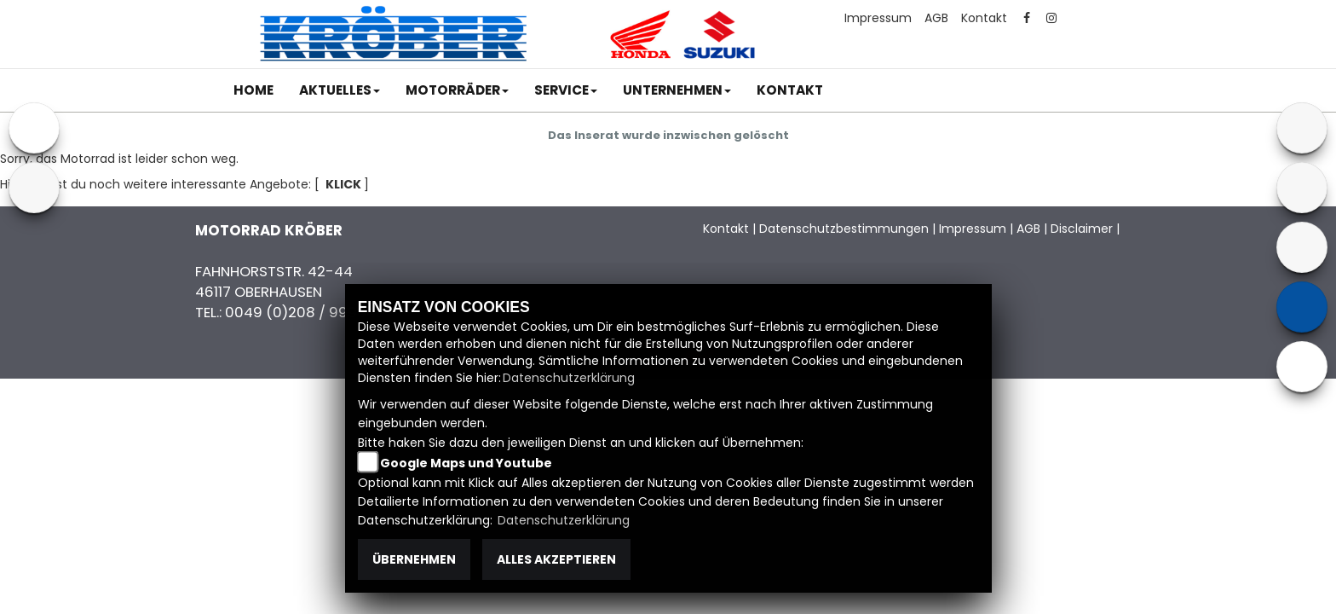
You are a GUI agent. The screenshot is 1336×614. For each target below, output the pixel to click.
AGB (936, 17)
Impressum (878, 17)
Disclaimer (1082, 228)
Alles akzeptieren (556, 559)
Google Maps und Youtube (466, 463)
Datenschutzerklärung (569, 377)
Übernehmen (414, 559)
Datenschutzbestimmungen (844, 228)
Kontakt (984, 17)
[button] (339, 90)
